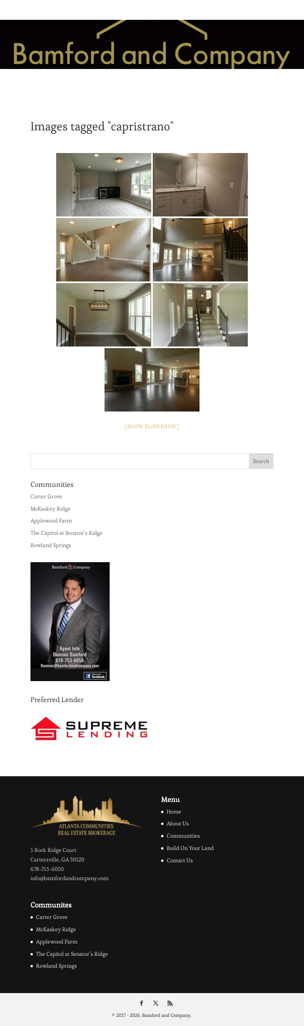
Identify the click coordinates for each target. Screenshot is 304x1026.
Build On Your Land (190, 848)
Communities (183, 835)
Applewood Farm (51, 520)
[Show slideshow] (152, 426)
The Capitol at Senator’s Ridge (66, 532)
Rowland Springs (50, 545)
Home (174, 811)
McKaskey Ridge (50, 508)
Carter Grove (46, 496)
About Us (178, 823)
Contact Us (180, 860)
